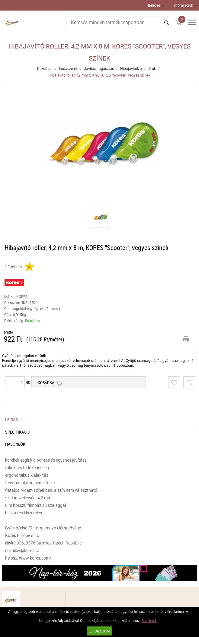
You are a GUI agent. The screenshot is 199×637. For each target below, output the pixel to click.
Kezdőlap (45, 68)
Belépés (154, 5)
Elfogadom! (99, 631)
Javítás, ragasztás (99, 68)
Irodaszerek (68, 68)
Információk (183, 5)
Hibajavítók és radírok (138, 68)
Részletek (149, 620)
